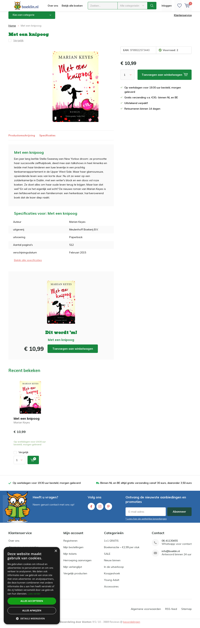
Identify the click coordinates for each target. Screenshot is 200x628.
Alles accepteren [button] (32, 601)
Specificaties (47, 138)
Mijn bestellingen (73, 550)
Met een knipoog (26, 421)
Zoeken (151, 5)
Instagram (99, 508)
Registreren (70, 543)
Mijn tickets (70, 556)
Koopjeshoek (112, 576)
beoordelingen (131, 624)
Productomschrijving (21, 138)
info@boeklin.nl (171, 554)
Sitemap (186, 611)
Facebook (91, 508)
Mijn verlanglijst (72, 569)
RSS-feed (171, 611)
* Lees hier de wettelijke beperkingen (146, 521)
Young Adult (111, 582)
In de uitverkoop (114, 569)
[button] (31, 619)
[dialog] (32, 585)
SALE (107, 556)
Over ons (53, 5)
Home (12, 28)
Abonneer (179, 514)
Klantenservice (183, 18)
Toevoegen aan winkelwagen (72, 351)
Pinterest (108, 508)
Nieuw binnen (112, 563)
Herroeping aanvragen (77, 563)
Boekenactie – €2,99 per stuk (121, 550)
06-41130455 (170, 543)
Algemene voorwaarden (146, 611)
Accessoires (111, 589)
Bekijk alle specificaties (28, 263)
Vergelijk (21, 455)
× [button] (55, 551)
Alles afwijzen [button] (31, 610)
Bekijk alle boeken (72, 5)
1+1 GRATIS (111, 543)
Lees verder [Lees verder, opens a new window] (34, 593)
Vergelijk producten (75, 576)
